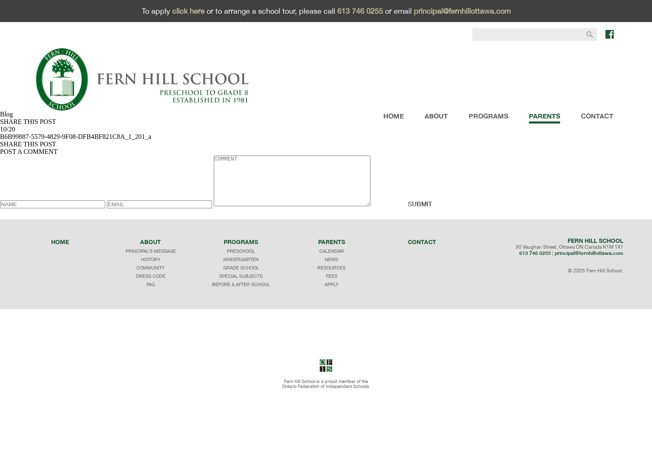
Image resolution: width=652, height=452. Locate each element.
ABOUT (436, 116)
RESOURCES (331, 277)
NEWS (331, 269)
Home (60, 251)
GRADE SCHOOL (241, 277)
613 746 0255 (360, 11)
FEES (331, 286)
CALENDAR (331, 261)
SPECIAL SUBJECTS (241, 286)
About (150, 251)
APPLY (331, 294)
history (151, 269)
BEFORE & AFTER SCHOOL (241, 294)
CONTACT (597, 116)
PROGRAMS (488, 116)
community (150, 277)
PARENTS (544, 116)
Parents (331, 251)
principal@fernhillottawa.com (462, 11)
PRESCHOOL (241, 261)
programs (241, 251)
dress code (150, 286)
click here (188, 11)
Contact (422, 251)
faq (150, 294)
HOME (393, 116)
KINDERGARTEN (241, 269)
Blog (6, 114)
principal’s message (151, 261)
